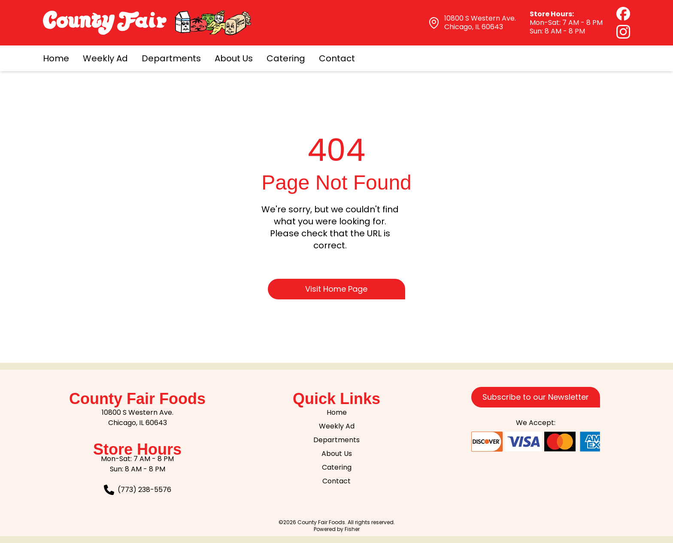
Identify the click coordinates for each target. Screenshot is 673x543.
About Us (234, 58)
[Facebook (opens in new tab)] (623, 14)
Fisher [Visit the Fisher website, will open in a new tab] (352, 529)
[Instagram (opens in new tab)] (623, 32)
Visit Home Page (336, 289)
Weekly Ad (105, 58)
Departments (171, 58)
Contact (337, 58)
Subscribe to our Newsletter (535, 397)
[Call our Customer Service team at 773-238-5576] (137, 490)
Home (56, 58)
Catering (286, 58)
